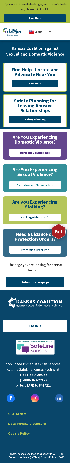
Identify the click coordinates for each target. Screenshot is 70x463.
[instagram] (35, 398)
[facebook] (11, 398)
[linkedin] (59, 398)
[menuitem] (34, 416)
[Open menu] (63, 32)
